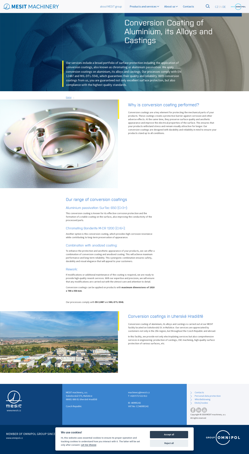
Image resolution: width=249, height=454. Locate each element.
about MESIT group (111, 6)
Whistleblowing (202, 399)
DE (224, 7)
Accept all (169, 434)
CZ (216, 7)
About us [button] (171, 6)
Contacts (188, 6)
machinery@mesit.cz (139, 392)
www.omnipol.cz (14, 437)
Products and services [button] (144, 6)
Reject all (169, 443)
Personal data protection (208, 395)
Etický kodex (201, 402)
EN (220, 7)
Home (68, 97)
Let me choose (88, 444)
